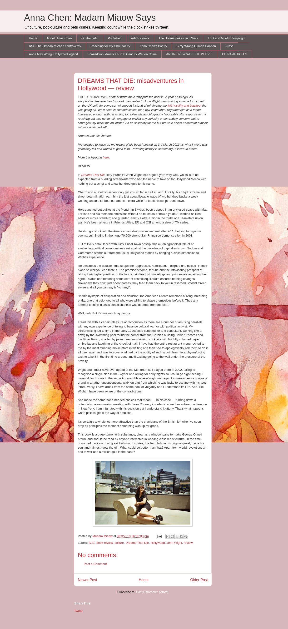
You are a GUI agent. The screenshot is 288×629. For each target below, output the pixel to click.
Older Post (199, 580)
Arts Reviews (140, 38)
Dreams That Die (92, 175)
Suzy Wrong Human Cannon (196, 46)
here (106, 157)
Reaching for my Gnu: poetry (110, 46)
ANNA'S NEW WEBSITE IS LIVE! (189, 54)
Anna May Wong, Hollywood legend (53, 54)
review (188, 543)
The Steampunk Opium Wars (178, 38)
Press (229, 46)
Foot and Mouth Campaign (226, 38)
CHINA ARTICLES (234, 54)
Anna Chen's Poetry (153, 46)
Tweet (78, 611)
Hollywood (158, 543)
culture (119, 543)
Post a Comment (95, 564)
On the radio (90, 38)
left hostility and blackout (184, 105)
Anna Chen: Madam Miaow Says (90, 18)
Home (33, 38)
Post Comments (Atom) (152, 592)
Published (114, 38)
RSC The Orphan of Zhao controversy (55, 46)
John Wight (174, 543)
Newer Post (87, 580)
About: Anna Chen (59, 38)
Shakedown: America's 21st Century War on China (122, 54)
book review (104, 543)
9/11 (92, 543)
